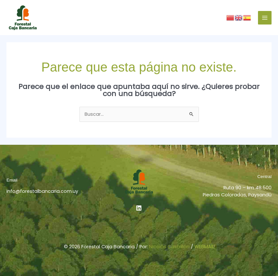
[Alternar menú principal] (265, 18)
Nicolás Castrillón (169, 246)
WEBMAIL (204, 246)
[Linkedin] (139, 208)
